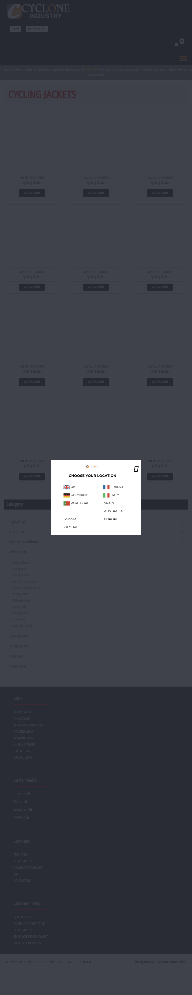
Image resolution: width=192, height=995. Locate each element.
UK (70, 487)
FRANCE (113, 487)
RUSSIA (70, 519)
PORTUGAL (76, 503)
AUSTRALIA (113, 511)
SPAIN (108, 503)
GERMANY (76, 495)
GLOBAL (71, 527)
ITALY (111, 495)
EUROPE (110, 519)
